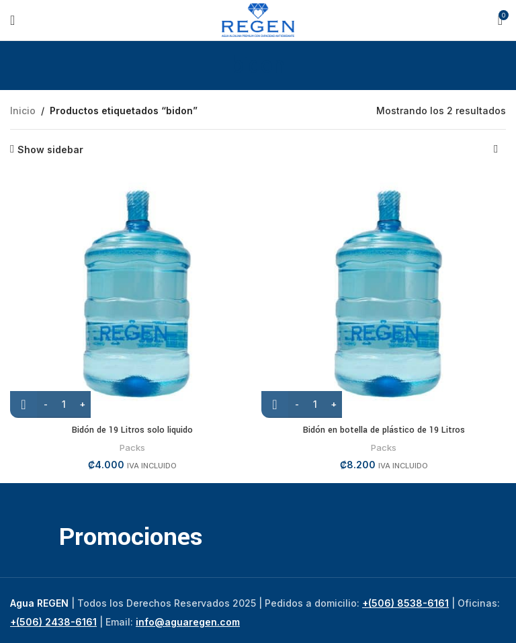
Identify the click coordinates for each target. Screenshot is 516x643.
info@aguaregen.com (188, 622)
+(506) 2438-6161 (53, 622)
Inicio (23, 110)
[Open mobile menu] (12, 20)
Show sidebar (50, 149)
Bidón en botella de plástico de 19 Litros (384, 430)
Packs (132, 447)
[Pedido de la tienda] (496, 150)
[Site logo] (258, 19)
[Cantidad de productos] (64, 404)
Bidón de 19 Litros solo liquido (132, 430)
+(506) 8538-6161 (405, 603)
